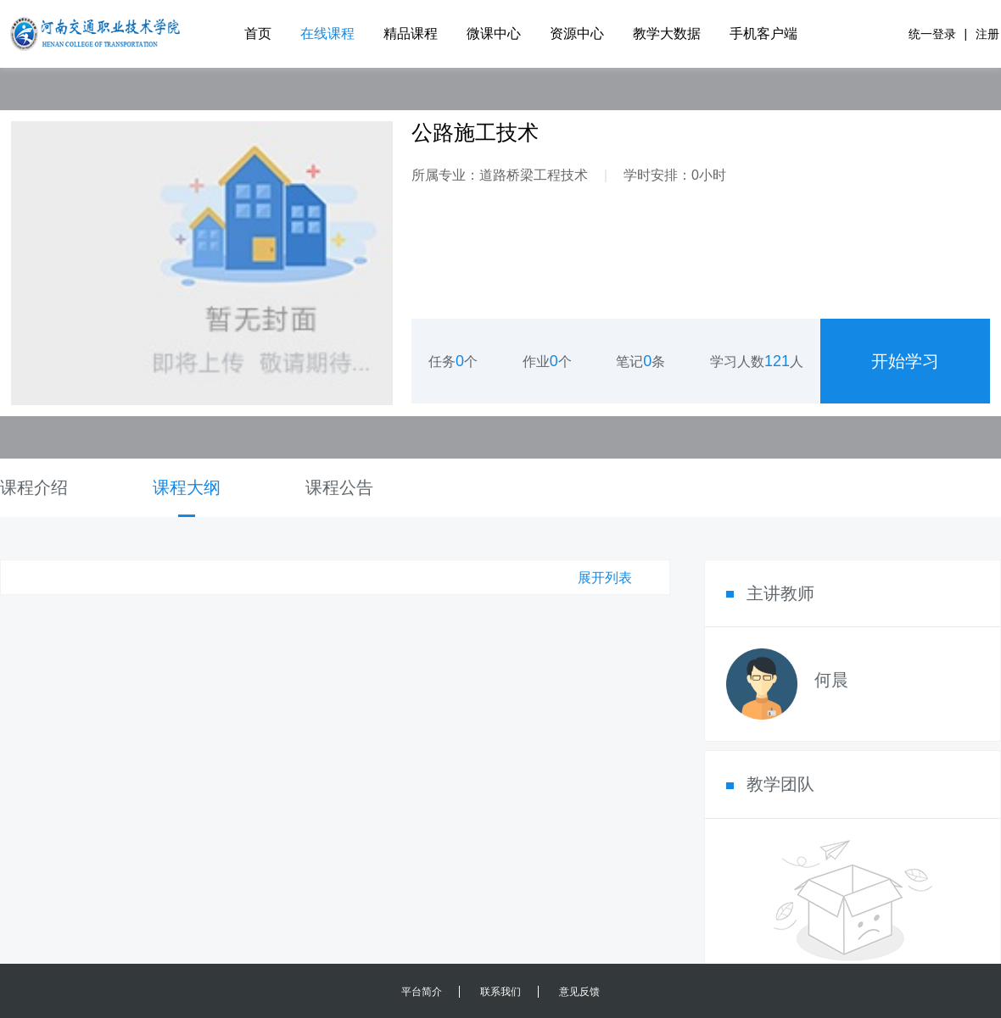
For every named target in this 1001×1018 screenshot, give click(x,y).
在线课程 (327, 33)
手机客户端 (763, 33)
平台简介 (421, 992)
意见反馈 (579, 992)
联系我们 (500, 992)
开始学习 (905, 361)
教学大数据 (667, 33)
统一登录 (932, 34)
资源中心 (577, 33)
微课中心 (494, 33)
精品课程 (410, 33)
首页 (257, 33)
